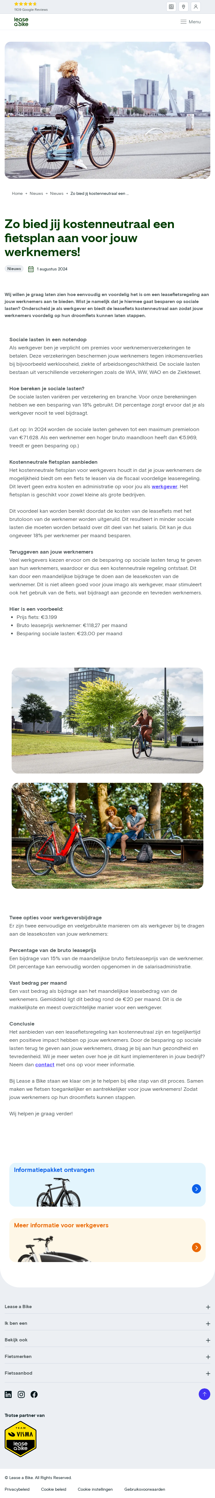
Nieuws (37, 193)
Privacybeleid (17, 1489)
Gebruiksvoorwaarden (144, 1489)
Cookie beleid (53, 1489)
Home (17, 193)
